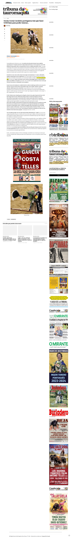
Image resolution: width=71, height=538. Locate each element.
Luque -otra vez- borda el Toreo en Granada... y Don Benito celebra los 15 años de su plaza (25, 239)
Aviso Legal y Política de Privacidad (58, 144)
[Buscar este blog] (58, 172)
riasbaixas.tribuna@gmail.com (54, 141)
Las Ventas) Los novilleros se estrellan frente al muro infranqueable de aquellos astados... (40, 239)
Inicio (5, 18)
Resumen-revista (16, 2)
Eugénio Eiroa (35, 2)
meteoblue (51, 22)
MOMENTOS (13, 219)
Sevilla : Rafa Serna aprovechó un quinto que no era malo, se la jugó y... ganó (9, 239)
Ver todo (46, 223)
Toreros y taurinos (44, 2)
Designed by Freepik (46, 536)
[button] (4, 40)
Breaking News (58, 2)
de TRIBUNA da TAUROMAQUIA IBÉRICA (60, 143)
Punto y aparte (28, 2)
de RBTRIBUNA (61, 163)
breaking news (6, 236)
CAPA (8, 18)
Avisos (22, 2)
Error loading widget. (53, 6)
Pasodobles (51, 2)
